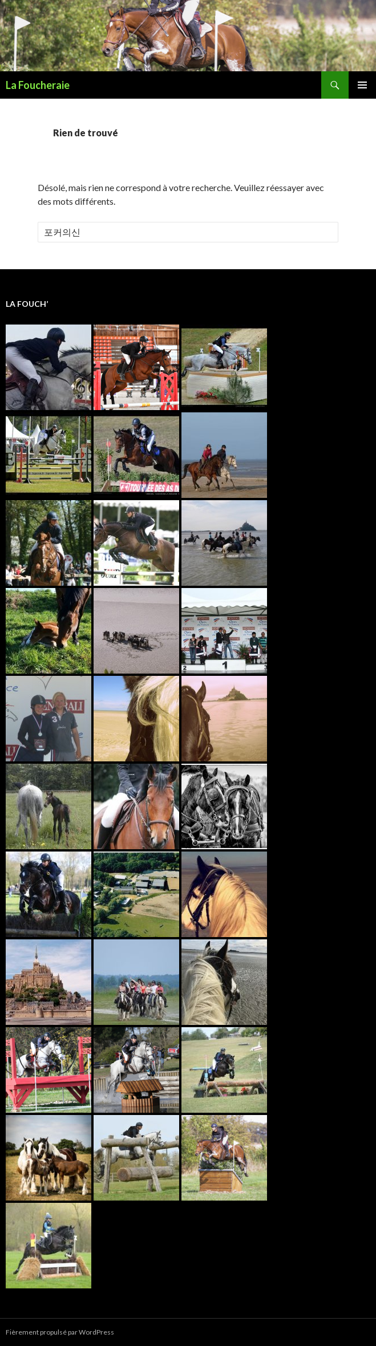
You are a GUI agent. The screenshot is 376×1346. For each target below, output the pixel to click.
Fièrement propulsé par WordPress (60, 1332)
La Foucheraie (38, 85)
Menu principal (362, 85)
